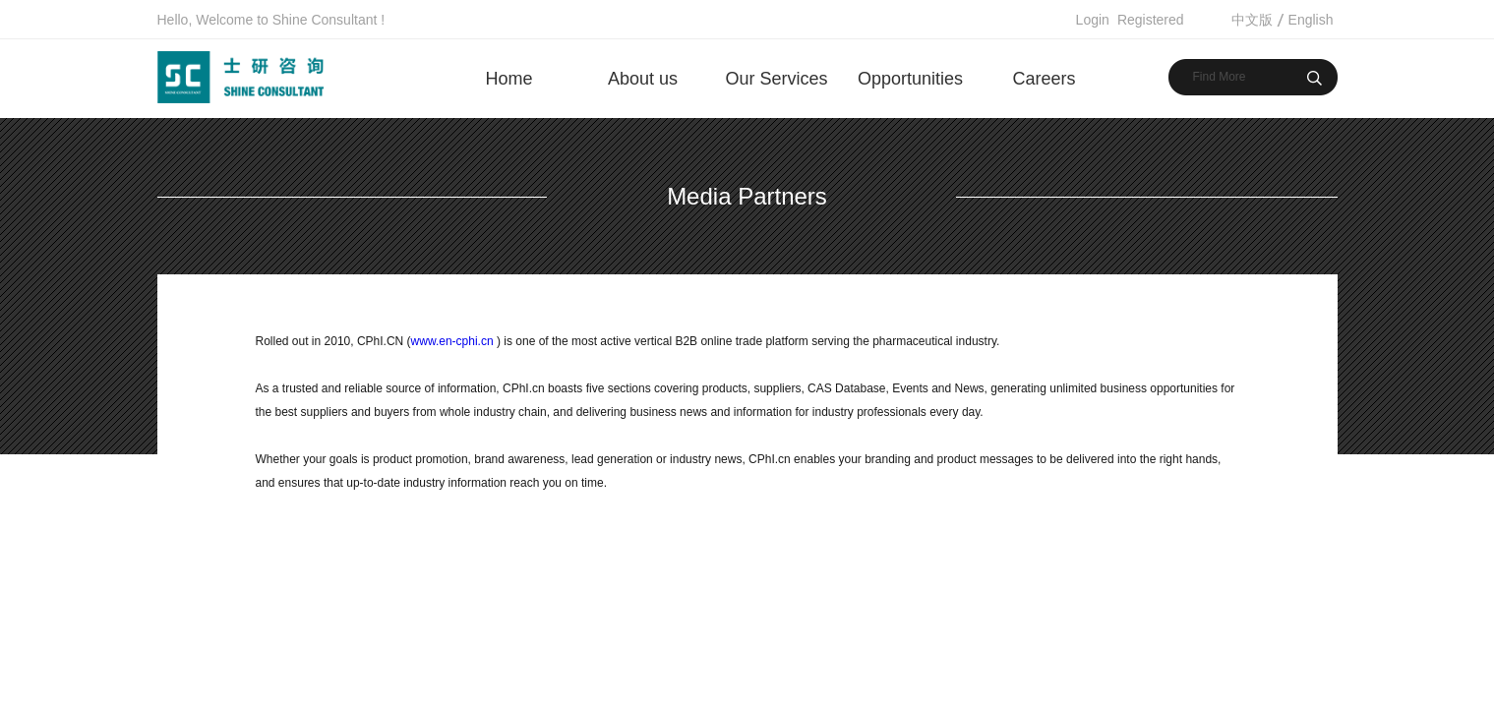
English (1311, 20)
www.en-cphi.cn (452, 341)
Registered (1150, 20)
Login (1092, 20)
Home (508, 78)
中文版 (1252, 20)
